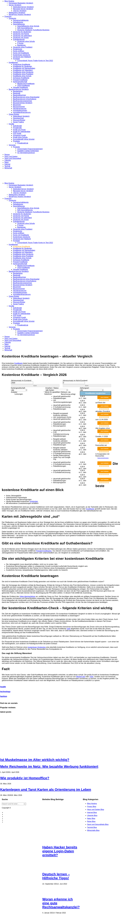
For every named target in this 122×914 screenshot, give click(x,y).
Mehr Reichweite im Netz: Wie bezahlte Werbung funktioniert (49, 766)
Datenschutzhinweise (103, 458)
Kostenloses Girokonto (21, 55)
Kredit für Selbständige (21, 131)
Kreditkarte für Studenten (22, 66)
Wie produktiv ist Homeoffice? (24, 778)
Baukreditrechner (19, 95)
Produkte (16, 59)
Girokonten (34, 501)
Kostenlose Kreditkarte (21, 64)
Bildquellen (8, 820)
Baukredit (16, 93)
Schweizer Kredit (19, 135)
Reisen (7, 154)
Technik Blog (92, 827)
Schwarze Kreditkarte (21, 78)
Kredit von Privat (19, 130)
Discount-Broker (19, 120)
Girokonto (12, 18)
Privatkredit (17, 128)
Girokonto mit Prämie (21, 34)
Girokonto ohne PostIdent (22, 47)
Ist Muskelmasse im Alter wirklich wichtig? (34, 760)
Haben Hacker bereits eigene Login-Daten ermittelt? (59, 851)
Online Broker (14, 114)
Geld (68, 629)
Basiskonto (21, 45)
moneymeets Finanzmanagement (30, 149)
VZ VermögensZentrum (26, 153)
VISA (91, 677)
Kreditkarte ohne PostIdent (23, 74)
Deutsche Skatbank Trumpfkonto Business (33, 30)
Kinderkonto (17, 49)
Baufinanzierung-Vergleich (19, 89)
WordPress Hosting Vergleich (20, 14)
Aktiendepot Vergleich (21, 116)
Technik (7, 166)
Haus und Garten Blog (95, 809)
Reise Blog (91, 821)
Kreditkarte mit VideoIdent (23, 70)
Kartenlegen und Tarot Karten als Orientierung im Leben (45, 789)
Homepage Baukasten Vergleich (21, 3)
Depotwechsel (18, 118)
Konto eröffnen (18, 51)
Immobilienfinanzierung (22, 112)
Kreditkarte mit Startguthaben (24, 68)
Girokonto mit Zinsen (21, 37)
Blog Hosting (9, 1)
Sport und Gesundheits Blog (97, 824)
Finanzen (8, 16)
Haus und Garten (10, 156)
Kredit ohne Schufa (20, 137)
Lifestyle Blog (92, 815)
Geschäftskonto (19, 24)
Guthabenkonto (19, 39)
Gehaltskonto (18, 22)
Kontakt (7, 814)
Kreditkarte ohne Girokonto (23, 72)
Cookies (7, 816)
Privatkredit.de (22, 143)
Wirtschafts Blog (93, 830)
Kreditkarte (18, 363)
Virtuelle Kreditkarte (20, 87)
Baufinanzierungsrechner (22, 101)
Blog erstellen (9, 812)
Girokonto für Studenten (22, 32)
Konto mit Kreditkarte (21, 53)
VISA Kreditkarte (23, 85)
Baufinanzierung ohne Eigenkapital (26, 97)
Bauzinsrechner (19, 107)
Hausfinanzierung (19, 108)
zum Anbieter (105, 397)
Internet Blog (92, 812)
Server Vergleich (15, 5)
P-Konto (20, 43)
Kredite (11, 124)
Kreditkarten (13, 62)
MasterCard (80, 677)
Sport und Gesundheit (12, 158)
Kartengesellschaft (20, 82)
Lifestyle (7, 160)
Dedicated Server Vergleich (23, 7)
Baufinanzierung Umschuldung (24, 99)
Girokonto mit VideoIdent (22, 36)
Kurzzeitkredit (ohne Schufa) (24, 139)
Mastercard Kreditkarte (26, 84)
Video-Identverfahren (27, 596)
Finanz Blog (91, 806)
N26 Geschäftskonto (25, 28)
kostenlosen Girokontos (37, 647)
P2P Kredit (17, 133)
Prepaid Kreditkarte (20, 80)
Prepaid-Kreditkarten (44, 551)
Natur (6, 162)
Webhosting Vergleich (17, 13)
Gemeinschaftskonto (21, 20)
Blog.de (14, 808)
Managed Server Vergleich (23, 9)
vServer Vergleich (19, 11)
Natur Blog (91, 818)
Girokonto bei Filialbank (22, 57)
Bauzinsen (17, 105)
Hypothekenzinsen (20, 110)
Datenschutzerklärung (12, 822)
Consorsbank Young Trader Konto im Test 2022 (35, 60)
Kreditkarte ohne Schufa (22, 76)
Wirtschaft (8, 168)
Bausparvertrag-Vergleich (22, 103)
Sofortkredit (17, 126)
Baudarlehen (18, 91)
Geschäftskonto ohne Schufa (28, 26)
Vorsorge (12, 145)
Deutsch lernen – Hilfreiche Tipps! (56, 876)
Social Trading (18, 122)
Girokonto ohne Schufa (26, 41)
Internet (7, 164)
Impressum (8, 818)
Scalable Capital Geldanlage (28, 151)
